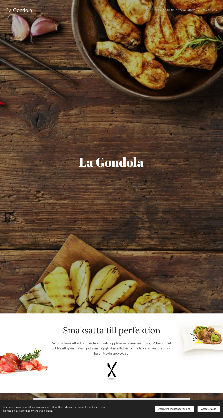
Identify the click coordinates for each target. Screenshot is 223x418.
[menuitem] (145, 10)
